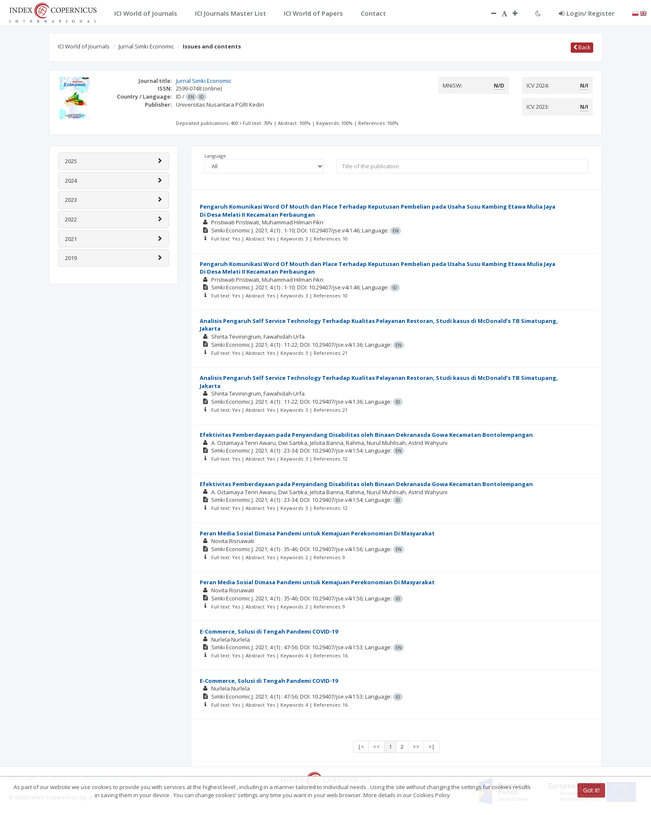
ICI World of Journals (84, 46)
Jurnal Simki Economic (146, 46)
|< (361, 746)
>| (431, 746)
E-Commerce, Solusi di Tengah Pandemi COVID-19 (269, 631)
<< (376, 746)
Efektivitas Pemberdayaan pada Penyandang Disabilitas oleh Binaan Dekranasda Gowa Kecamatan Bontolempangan (366, 435)
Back (582, 47)
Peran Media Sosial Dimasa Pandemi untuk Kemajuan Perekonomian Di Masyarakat (317, 533)
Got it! (591, 790)
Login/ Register (586, 13)
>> (416, 746)
